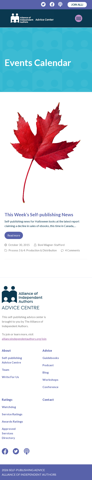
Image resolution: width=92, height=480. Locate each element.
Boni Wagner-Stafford (51, 244)
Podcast (48, 365)
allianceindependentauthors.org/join (24, 338)
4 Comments (72, 250)
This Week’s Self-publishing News (39, 214)
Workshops (50, 379)
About (6, 350)
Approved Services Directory (9, 433)
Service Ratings (12, 414)
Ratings (7, 399)
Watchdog (9, 407)
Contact (48, 399)
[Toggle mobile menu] (78, 18)
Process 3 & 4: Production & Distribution (32, 250)
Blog (45, 372)
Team (5, 369)
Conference (50, 387)
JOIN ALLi (77, 4)
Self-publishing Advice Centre (12, 360)
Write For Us (10, 377)
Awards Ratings (12, 421)
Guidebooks (50, 358)
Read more (13, 235)
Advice (47, 350)
